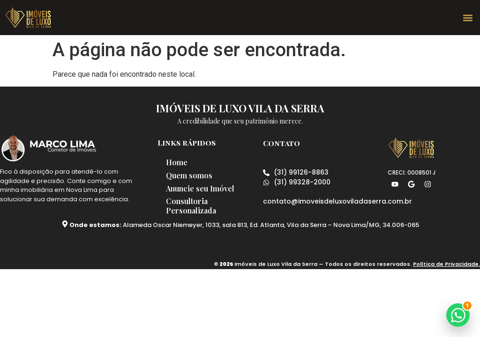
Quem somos (190, 175)
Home (177, 162)
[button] (467, 17)
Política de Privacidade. (446, 264)
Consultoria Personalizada (192, 206)
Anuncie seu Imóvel (201, 188)
